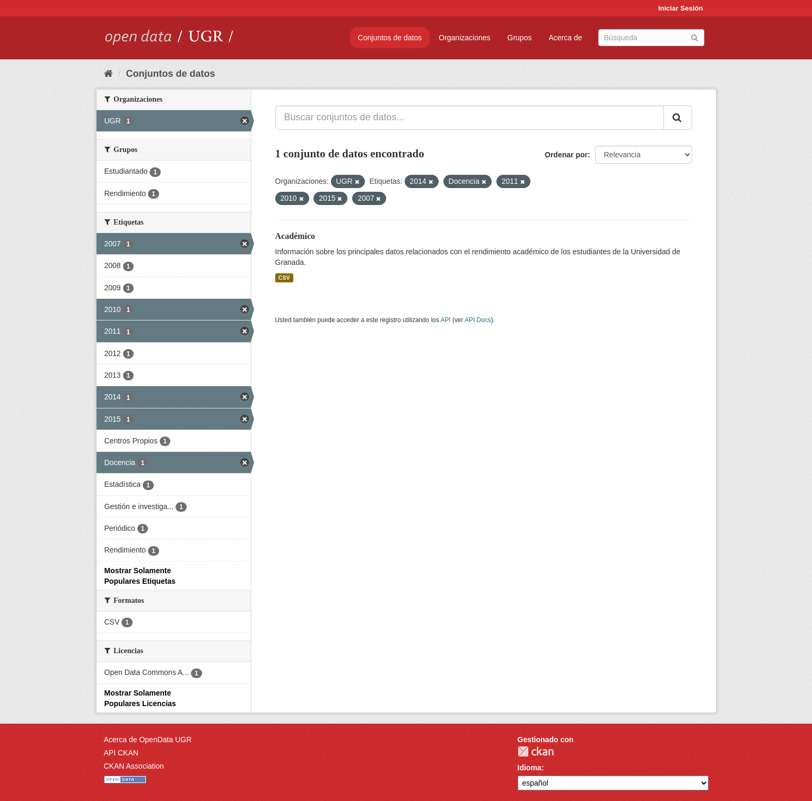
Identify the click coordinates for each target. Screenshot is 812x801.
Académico (295, 236)
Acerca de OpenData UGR (148, 739)
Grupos (520, 37)
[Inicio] (108, 73)
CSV (284, 277)
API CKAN (121, 753)
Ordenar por (566, 154)
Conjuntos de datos (390, 37)
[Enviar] (694, 36)
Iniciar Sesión (680, 8)
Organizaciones (464, 37)
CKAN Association (134, 766)
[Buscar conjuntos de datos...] (469, 117)
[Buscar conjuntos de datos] (651, 37)
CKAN (536, 751)
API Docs (478, 320)
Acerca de (565, 37)
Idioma (530, 767)
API (445, 320)
